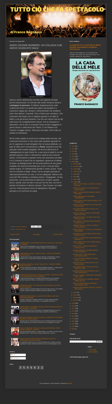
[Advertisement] (86, 125)
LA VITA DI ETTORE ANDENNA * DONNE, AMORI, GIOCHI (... (85, 259)
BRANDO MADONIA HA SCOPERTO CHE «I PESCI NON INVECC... (86, 271)
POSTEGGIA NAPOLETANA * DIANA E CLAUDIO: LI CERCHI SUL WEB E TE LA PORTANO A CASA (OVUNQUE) (41, 275)
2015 (73, 313)
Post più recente (15, 234)
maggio (75, 182)
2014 (73, 316)
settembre (76, 171)
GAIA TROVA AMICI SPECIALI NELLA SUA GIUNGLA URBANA (85, 209)
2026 (73, 146)
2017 (73, 308)
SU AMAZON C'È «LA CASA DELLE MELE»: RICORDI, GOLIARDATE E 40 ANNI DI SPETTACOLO (85, 47)
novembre (76, 166)
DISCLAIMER (93, 352)
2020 (73, 161)
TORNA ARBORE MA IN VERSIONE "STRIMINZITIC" (83, 197)
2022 (73, 156)
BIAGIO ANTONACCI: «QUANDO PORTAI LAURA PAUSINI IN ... (85, 251)
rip (24, 229)
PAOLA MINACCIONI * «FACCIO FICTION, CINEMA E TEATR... (85, 267)
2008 (73, 329)
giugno (75, 179)
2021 (73, 159)
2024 (73, 151)
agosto (75, 174)
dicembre (76, 164)
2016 (73, 311)
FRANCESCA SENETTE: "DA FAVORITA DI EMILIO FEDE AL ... (86, 188)
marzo (75, 295)
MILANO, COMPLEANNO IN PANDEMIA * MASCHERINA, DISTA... (85, 284)
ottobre (75, 169)
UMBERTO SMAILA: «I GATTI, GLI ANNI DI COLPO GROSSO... (86, 226)
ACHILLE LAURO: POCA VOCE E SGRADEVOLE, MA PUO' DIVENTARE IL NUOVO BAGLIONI (38, 339)
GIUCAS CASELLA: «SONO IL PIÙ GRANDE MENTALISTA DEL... (86, 213)
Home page (36, 234)
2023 (73, 154)
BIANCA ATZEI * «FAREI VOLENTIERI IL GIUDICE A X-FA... (85, 246)
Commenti (14, 358)
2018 (73, 306)
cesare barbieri (19, 229)
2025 (73, 149)
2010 (73, 326)
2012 (73, 321)
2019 (73, 303)
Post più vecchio (58, 234)
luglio (75, 176)
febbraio (75, 297)
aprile (75, 292)
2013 (73, 318)
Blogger (70, 383)
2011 (73, 324)
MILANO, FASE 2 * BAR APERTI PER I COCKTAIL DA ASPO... (84, 255)
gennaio (75, 300)
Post (13, 355)
